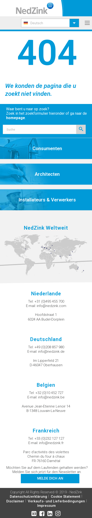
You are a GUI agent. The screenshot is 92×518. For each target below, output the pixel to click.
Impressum (46, 506)
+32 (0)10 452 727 (49, 393)
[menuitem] (50, 23)
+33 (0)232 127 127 (49, 438)
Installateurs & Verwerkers (47, 200)
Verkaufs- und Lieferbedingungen (56, 501)
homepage (15, 118)
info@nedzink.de (51, 351)
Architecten (47, 174)
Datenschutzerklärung (28, 496)
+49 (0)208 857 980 (49, 347)
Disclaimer (15, 501)
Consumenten (47, 148)
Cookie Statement (65, 496)
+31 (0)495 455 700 (49, 301)
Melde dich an (50, 478)
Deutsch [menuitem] (36, 23)
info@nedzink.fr (51, 443)
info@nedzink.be (51, 397)
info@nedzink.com (51, 306)
